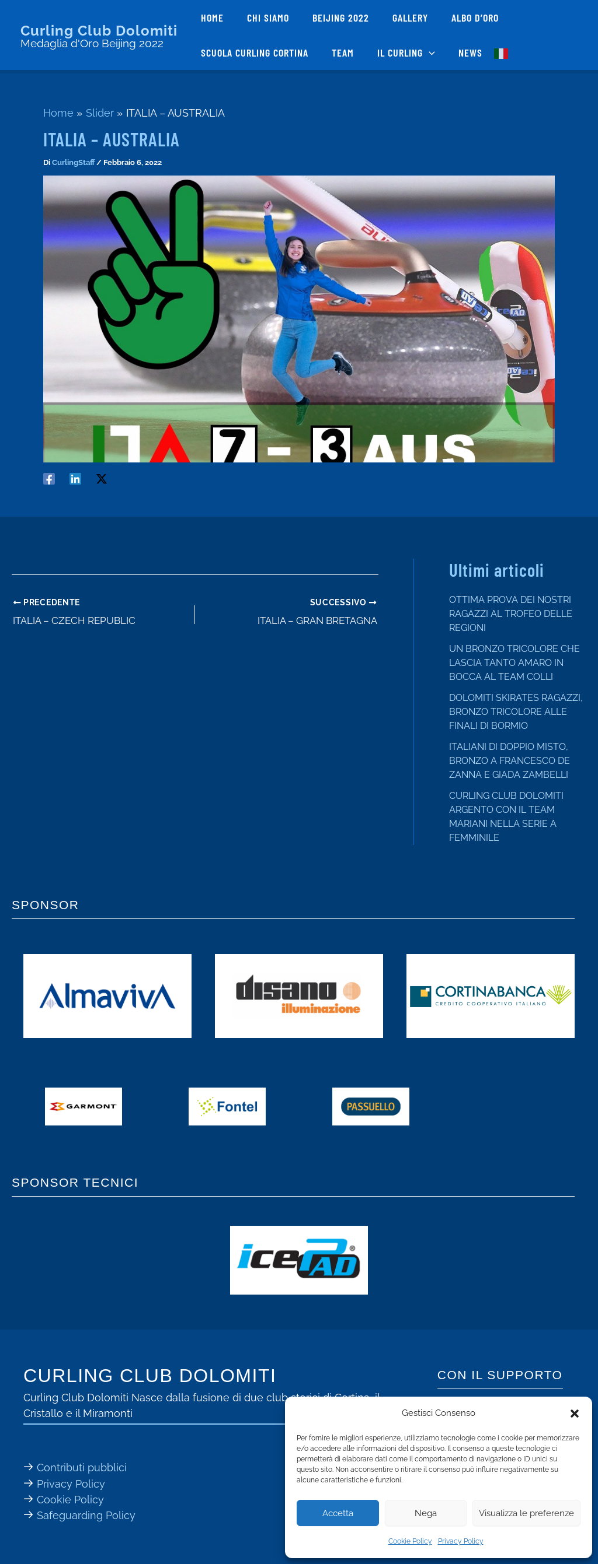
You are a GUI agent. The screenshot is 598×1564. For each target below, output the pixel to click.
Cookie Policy (410, 1541)
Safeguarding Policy (86, 1515)
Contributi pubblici (82, 1467)
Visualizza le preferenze (526, 1513)
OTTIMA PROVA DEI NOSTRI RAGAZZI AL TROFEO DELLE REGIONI (510, 613)
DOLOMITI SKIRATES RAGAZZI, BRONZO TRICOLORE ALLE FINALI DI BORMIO (516, 711)
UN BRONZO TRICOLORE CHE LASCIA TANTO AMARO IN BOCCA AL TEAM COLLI (514, 662)
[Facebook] (49, 477)
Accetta (337, 1513)
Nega (426, 1513)
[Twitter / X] (101, 477)
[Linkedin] (75, 477)
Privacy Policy (461, 1541)
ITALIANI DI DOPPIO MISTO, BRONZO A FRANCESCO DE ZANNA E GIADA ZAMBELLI (509, 760)
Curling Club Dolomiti (99, 30)
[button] (574, 1413)
